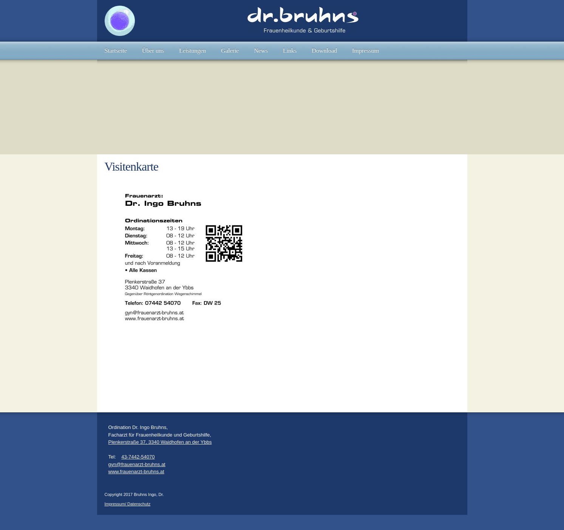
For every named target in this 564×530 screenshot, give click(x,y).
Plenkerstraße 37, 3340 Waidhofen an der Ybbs (160, 442)
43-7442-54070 (138, 457)
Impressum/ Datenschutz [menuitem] (128, 504)
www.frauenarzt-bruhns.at (136, 471)
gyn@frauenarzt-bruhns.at (136, 464)
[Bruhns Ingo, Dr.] (120, 21)
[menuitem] (116, 51)
